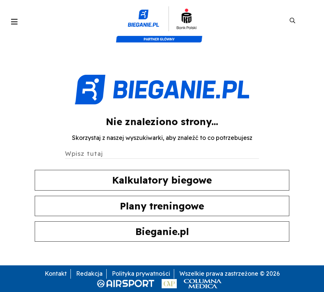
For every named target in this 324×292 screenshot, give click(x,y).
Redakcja (89, 273)
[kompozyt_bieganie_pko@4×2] (162, 20)
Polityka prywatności (141, 273)
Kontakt (56, 273)
